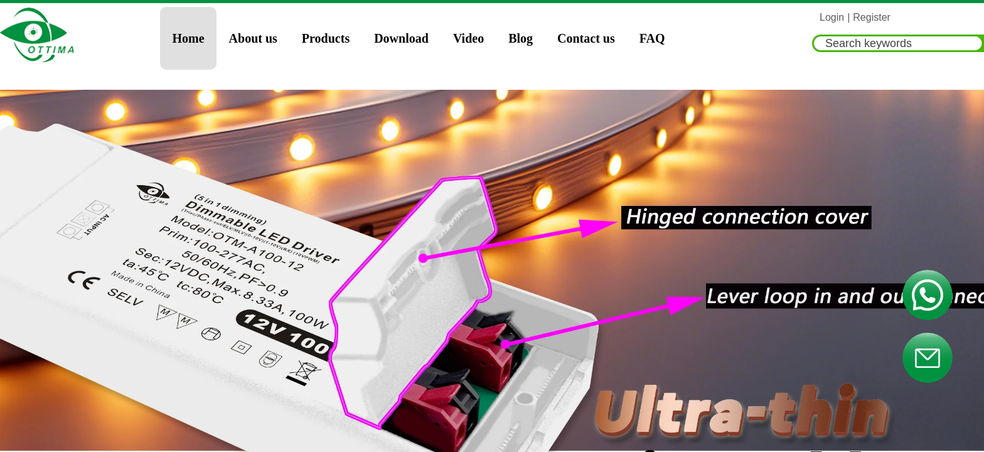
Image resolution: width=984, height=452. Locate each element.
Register (871, 17)
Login (832, 17)
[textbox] (898, 43)
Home (189, 38)
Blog (520, 38)
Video (468, 38)
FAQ (652, 38)
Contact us (586, 38)
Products (326, 38)
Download (401, 38)
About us (253, 38)
